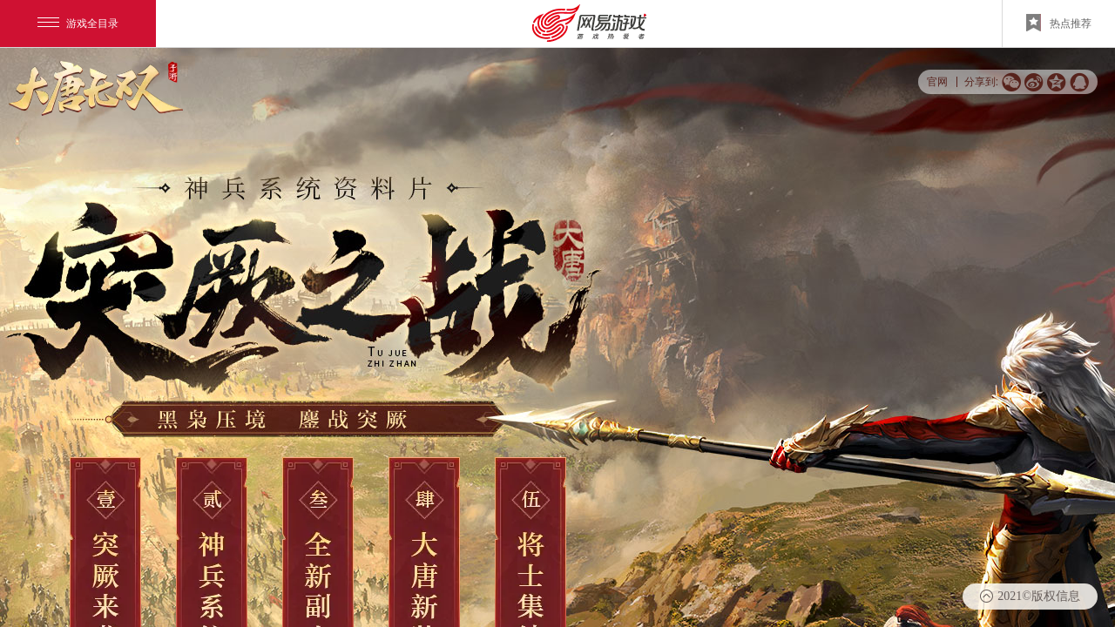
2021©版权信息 (1038, 596)
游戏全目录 (77, 23)
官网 (937, 82)
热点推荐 (1058, 22)
